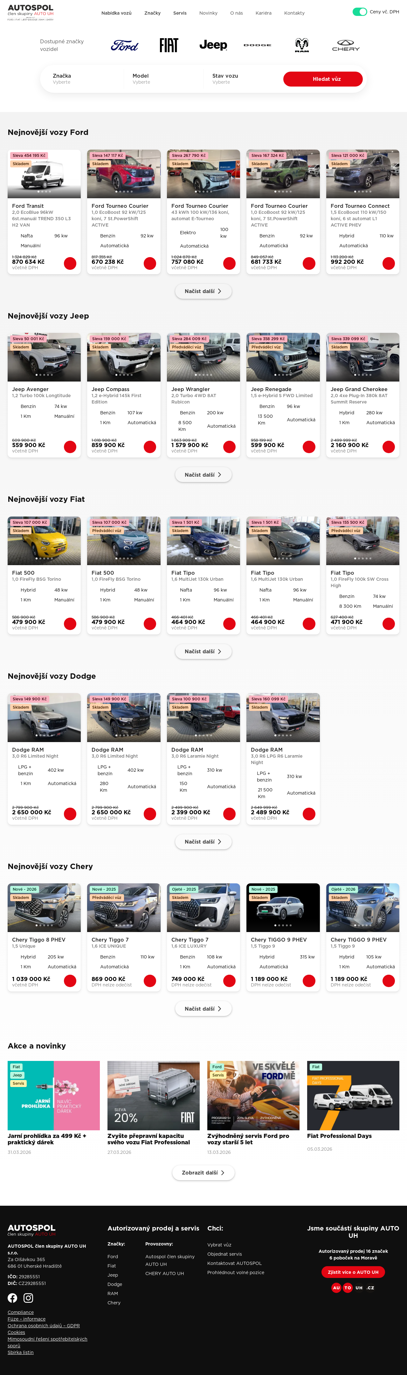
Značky (152, 13)
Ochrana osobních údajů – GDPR (44, 1325)
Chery (114, 1303)
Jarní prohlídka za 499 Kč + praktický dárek (47, 1139)
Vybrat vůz (219, 1245)
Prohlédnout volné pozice (235, 1272)
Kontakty (294, 13)
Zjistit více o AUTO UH (353, 1272)
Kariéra (264, 13)
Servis (180, 13)
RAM (112, 1293)
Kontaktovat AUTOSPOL (234, 1263)
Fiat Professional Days (339, 1136)
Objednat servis (224, 1254)
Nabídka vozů (116, 13)
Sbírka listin (21, 1352)
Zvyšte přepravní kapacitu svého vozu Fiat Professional (148, 1139)
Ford (112, 1256)
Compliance (21, 1312)
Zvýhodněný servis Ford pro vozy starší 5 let (248, 1139)
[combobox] (70, 82)
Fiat (111, 1266)
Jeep (112, 1275)
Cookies (16, 1332)
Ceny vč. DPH (384, 12)
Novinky (208, 13)
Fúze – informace (26, 1319)
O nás (236, 13)
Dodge (114, 1284)
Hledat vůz (327, 78)
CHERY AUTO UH (164, 1273)
